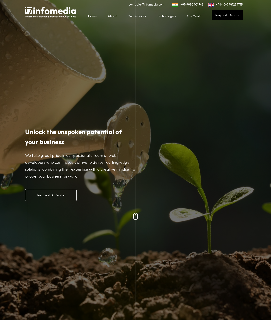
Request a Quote (227, 15)
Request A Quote (52, 194)
